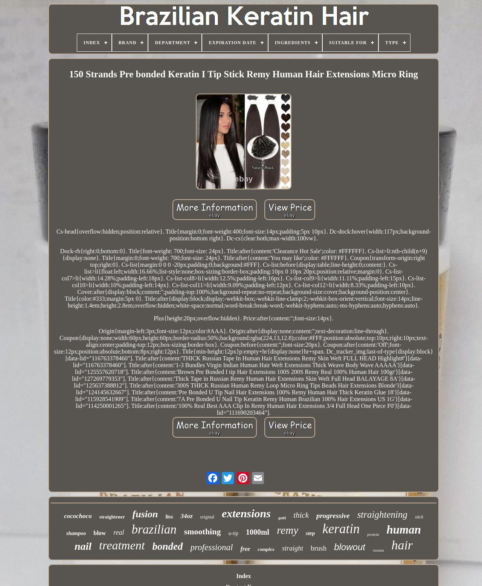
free (245, 549)
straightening (382, 514)
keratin (341, 528)
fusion (145, 514)
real (118, 532)
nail (83, 546)
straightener (112, 517)
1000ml (257, 532)
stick (419, 517)
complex (266, 549)
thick (301, 515)
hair (402, 545)
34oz (186, 516)
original (207, 517)
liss (169, 517)
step (310, 533)
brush (318, 548)
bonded (168, 546)
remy (287, 530)
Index (243, 576)
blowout (349, 547)
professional (212, 547)
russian (378, 550)
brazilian (153, 529)
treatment (122, 545)
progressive (333, 516)
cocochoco (78, 516)
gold (282, 517)
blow (99, 533)
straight (292, 548)
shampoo (76, 533)
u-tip (233, 533)
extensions (246, 513)
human (404, 529)
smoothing (202, 531)
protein (373, 534)
